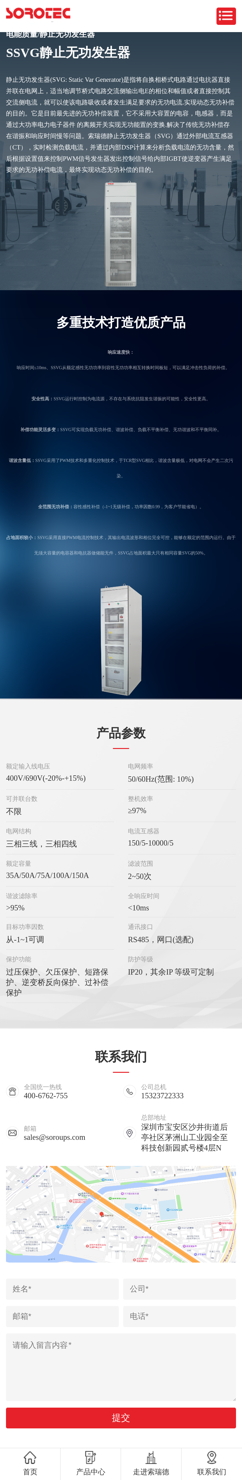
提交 (121, 1418)
